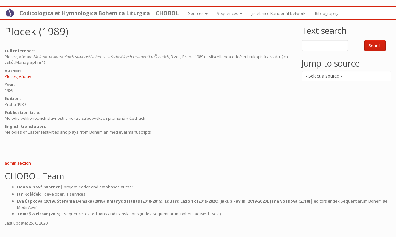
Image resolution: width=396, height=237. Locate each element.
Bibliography (326, 13)
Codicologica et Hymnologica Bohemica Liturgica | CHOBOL (99, 13)
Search (375, 45)
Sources (198, 13)
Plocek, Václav (18, 76)
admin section (18, 163)
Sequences (229, 13)
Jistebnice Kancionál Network (279, 13)
